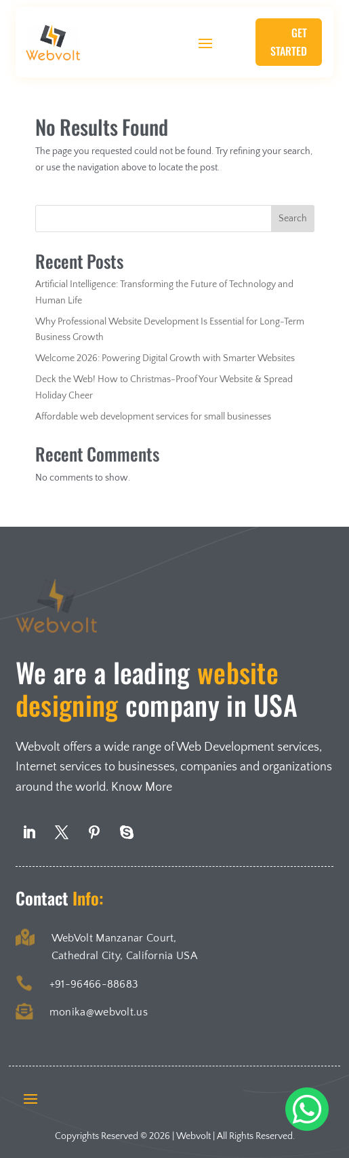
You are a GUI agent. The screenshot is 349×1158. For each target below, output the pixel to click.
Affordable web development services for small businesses (153, 416)
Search (293, 218)
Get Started (288, 41)
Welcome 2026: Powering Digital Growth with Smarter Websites (165, 358)
